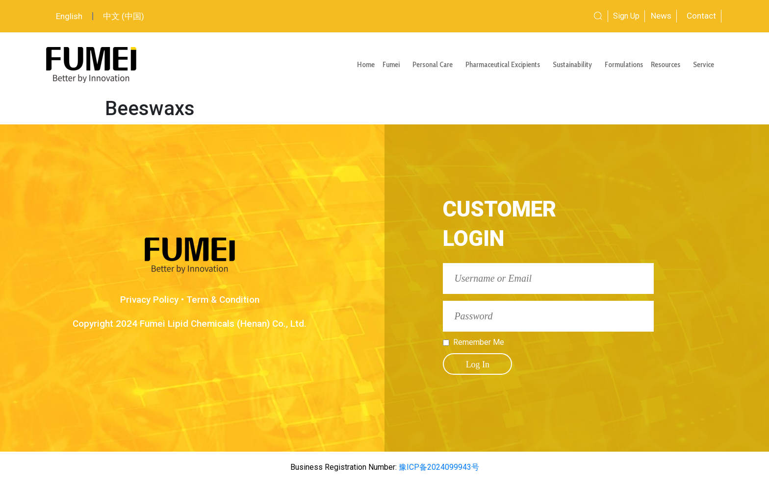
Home (366, 64)
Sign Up (626, 16)
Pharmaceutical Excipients (505, 65)
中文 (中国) (123, 16)
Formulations (624, 64)
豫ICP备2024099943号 (438, 467)
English (69, 16)
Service (706, 65)
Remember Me (478, 342)
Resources (668, 65)
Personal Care (435, 65)
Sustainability (575, 65)
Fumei (394, 65)
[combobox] (561, 16)
